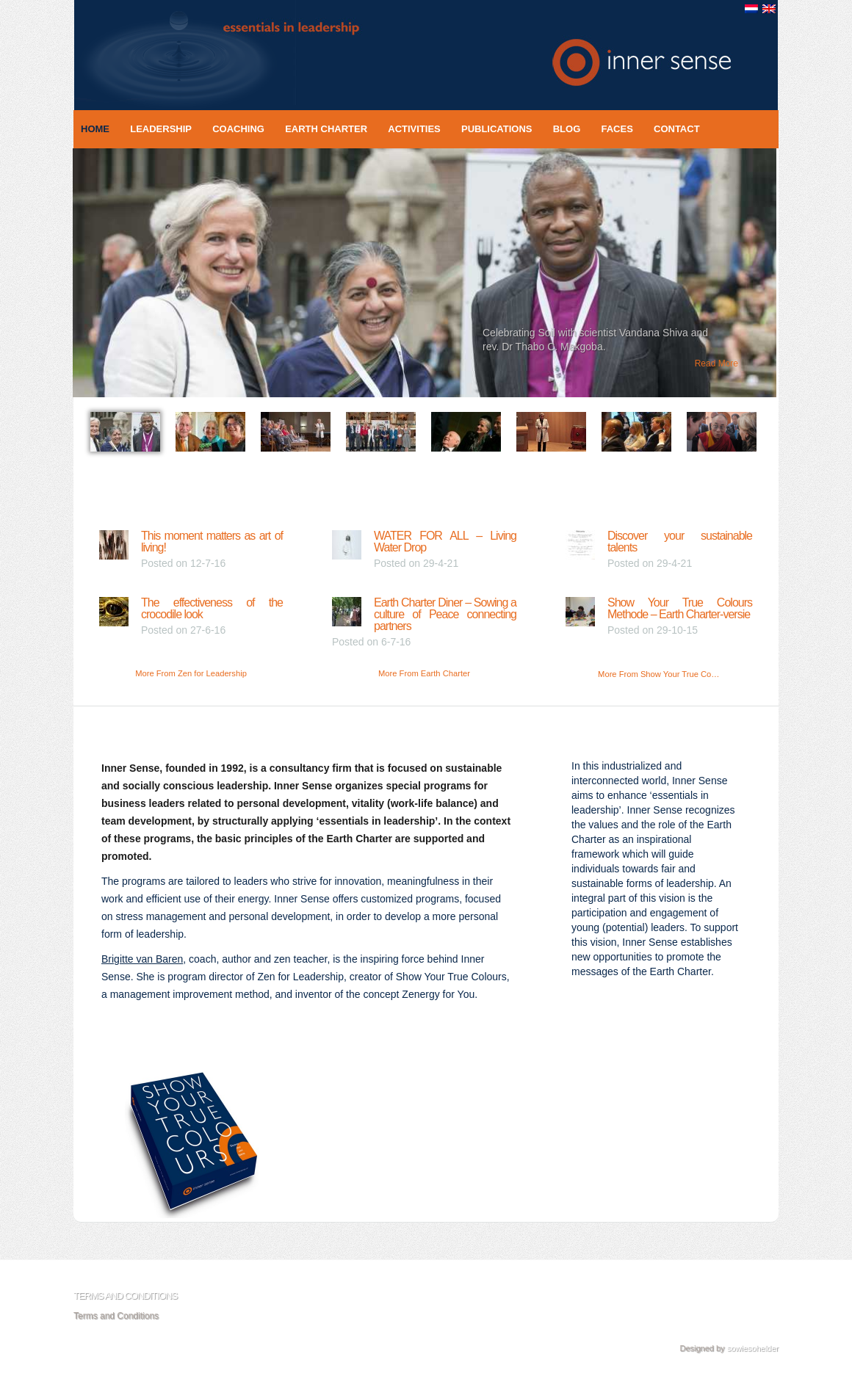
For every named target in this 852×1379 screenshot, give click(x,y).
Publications (496, 128)
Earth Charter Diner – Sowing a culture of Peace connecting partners (445, 614)
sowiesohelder (753, 1348)
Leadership (161, 128)
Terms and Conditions (116, 1316)
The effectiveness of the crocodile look (212, 608)
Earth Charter (326, 128)
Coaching (238, 128)
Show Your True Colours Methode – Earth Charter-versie (679, 608)
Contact (677, 128)
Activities (414, 128)
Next (788, 280)
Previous (61, 280)
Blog (567, 128)
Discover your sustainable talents (679, 541)
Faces (616, 128)
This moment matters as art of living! (212, 541)
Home (95, 128)
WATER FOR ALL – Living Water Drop (445, 541)
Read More (716, 363)
